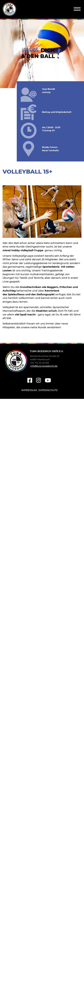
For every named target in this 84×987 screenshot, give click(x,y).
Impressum (29, 390)
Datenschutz (48, 390)
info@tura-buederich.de (43, 366)
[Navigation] (77, 9)
